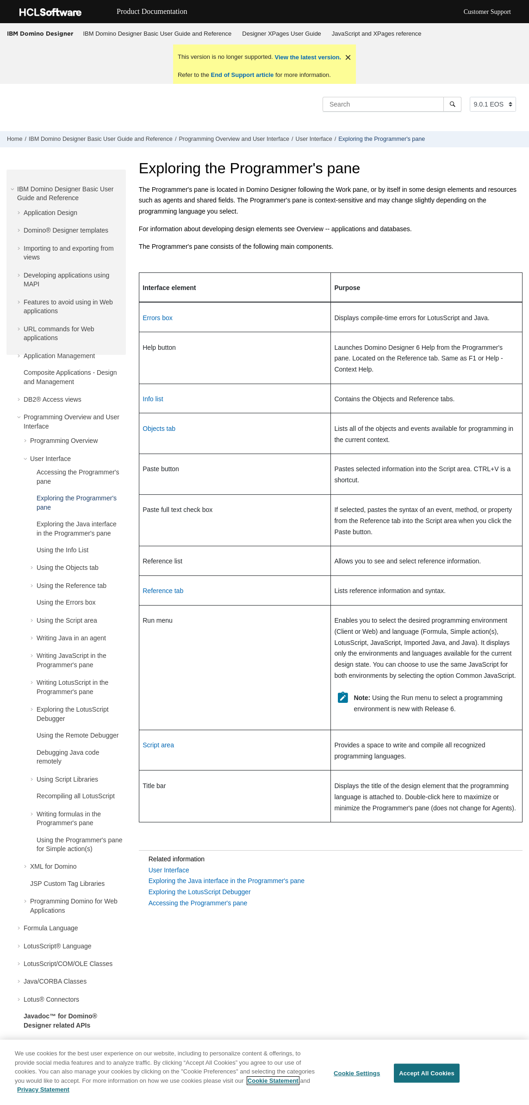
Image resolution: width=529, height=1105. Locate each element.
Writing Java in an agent (71, 638)
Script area (158, 745)
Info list (153, 399)
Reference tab (163, 590)
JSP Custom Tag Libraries (67, 883)
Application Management (59, 356)
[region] (264, 1072)
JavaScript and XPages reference (377, 33)
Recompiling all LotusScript (76, 796)
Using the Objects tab (68, 567)
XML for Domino (53, 866)
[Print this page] (521, 141)
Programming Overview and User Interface (234, 139)
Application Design (50, 212)
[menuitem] (157, 34)
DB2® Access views (52, 399)
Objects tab (159, 428)
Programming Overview (64, 440)
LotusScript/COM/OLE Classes (68, 963)
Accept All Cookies (426, 1072)
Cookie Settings (357, 1072)
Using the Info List (62, 550)
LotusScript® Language (58, 946)
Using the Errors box (66, 602)
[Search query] (392, 104)
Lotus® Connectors (51, 999)
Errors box (158, 318)
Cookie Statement (273, 1080)
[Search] (452, 104)
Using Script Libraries (67, 779)
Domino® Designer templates (66, 230)
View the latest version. (307, 57)
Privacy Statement (43, 1089)
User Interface (314, 139)
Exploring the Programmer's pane (381, 139)
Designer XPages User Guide (281, 33)
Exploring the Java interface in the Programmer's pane (227, 880)
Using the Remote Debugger (77, 735)
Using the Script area (67, 620)
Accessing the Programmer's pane (198, 903)
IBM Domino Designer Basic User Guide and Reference (157, 33)
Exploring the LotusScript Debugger (200, 892)
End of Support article (242, 74)
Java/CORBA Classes (55, 981)
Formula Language (51, 928)
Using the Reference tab (71, 585)
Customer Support (487, 11)
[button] (13, 189)
